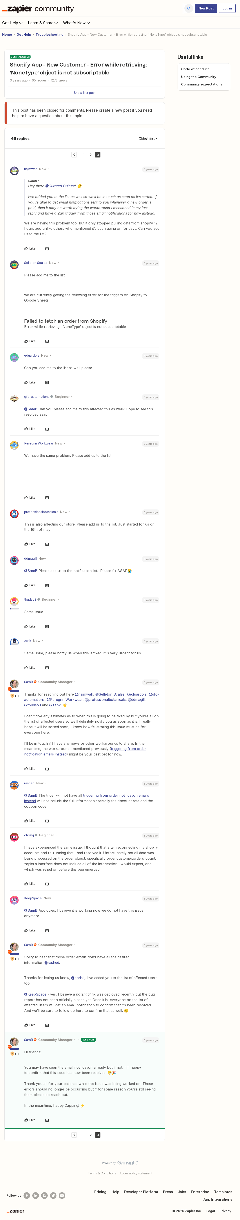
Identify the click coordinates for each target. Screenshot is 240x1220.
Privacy (225, 1211)
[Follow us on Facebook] (27, 1195)
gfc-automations (36, 396)
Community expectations (201, 84)
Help (115, 1192)
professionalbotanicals (41, 512)
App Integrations (217, 1199)
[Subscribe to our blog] (44, 1195)
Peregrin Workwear (38, 443)
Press (168, 1192)
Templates (223, 1192)
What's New (77, 22)
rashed (29, 783)
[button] (206, 8)
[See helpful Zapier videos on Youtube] (62, 1195)
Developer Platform (141, 1192)
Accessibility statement (136, 1173)
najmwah (30, 169)
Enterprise (200, 1192)
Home (7, 34)
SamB (28, 682)
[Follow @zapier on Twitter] (53, 1195)
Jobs (182, 1192)
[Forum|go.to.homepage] (39, 8)
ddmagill (30, 558)
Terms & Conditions (102, 1173)
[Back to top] (231, 1166)
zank (27, 641)
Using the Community (198, 77)
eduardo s (31, 355)
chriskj (29, 835)
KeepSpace (33, 898)
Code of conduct (195, 69)
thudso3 (30, 599)
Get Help (13, 22)
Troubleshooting (50, 34)
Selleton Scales (35, 263)
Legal (210, 1211)
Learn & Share (43, 22)
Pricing (100, 1192)
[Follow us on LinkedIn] (35, 1195)
